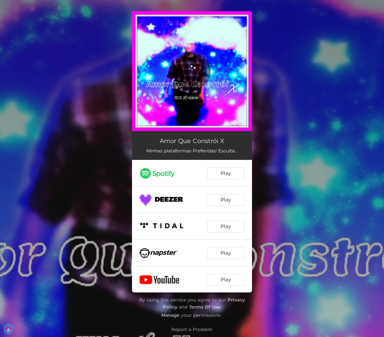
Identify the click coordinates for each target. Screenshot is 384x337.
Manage (170, 315)
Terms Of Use (204, 307)
